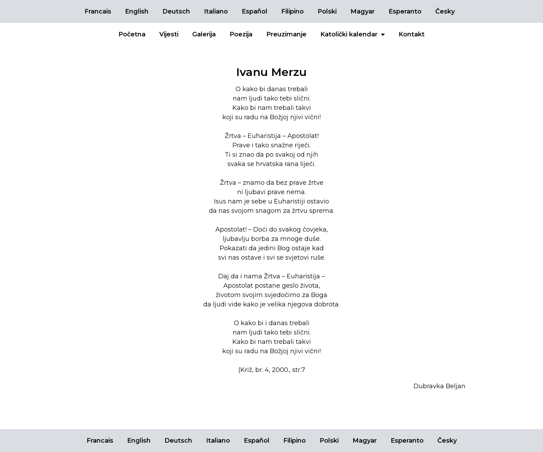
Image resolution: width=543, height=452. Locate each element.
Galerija (204, 34)
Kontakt (412, 34)
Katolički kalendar (352, 34)
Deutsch (176, 11)
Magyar (362, 11)
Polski (327, 11)
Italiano (216, 11)
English (137, 11)
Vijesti (168, 34)
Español (254, 11)
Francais (97, 11)
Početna (131, 34)
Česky (445, 11)
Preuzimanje (286, 34)
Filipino (292, 11)
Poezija (241, 34)
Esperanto (405, 11)
